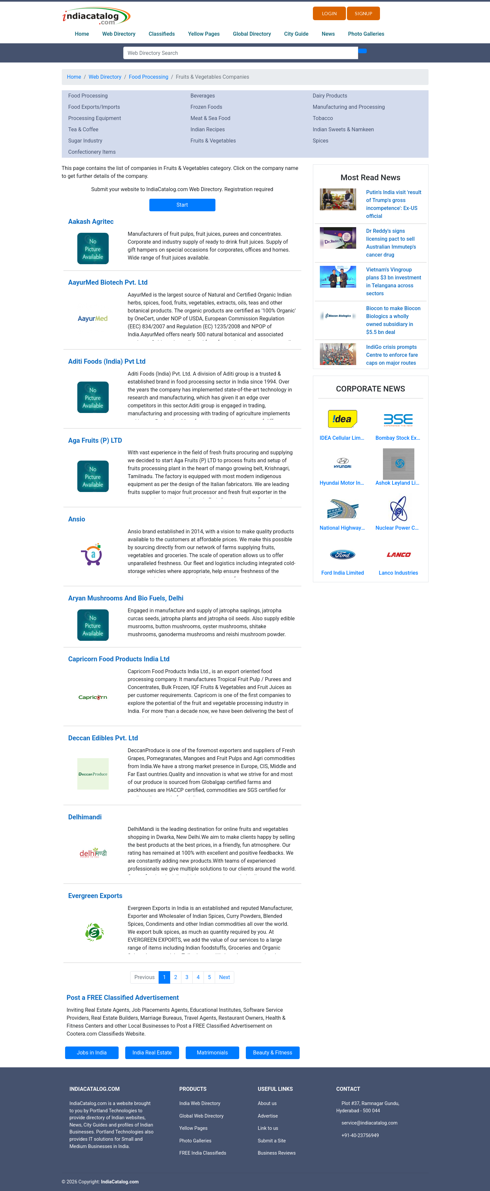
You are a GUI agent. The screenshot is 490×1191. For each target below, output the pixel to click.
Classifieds (162, 34)
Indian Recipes (208, 129)
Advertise (268, 1116)
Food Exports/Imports (94, 107)
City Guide (296, 34)
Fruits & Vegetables (213, 141)
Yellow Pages (204, 34)
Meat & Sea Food (211, 118)
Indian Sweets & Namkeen (343, 129)
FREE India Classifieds (202, 1153)
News (328, 34)
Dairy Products (330, 96)
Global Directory (252, 34)
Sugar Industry (85, 141)
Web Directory (118, 34)
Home (82, 34)
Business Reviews (277, 1153)
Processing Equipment (94, 118)
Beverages (203, 96)
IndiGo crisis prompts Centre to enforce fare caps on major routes (392, 355)
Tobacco (323, 118)
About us (267, 1103)
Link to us (268, 1128)
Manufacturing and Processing (349, 107)
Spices (321, 141)
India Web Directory (199, 1103)
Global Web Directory (201, 1116)
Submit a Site (272, 1141)
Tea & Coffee (83, 129)
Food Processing (149, 77)
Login (329, 13)
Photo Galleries (366, 34)
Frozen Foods (206, 107)
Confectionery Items (92, 152)
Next (224, 977)
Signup (363, 13)
